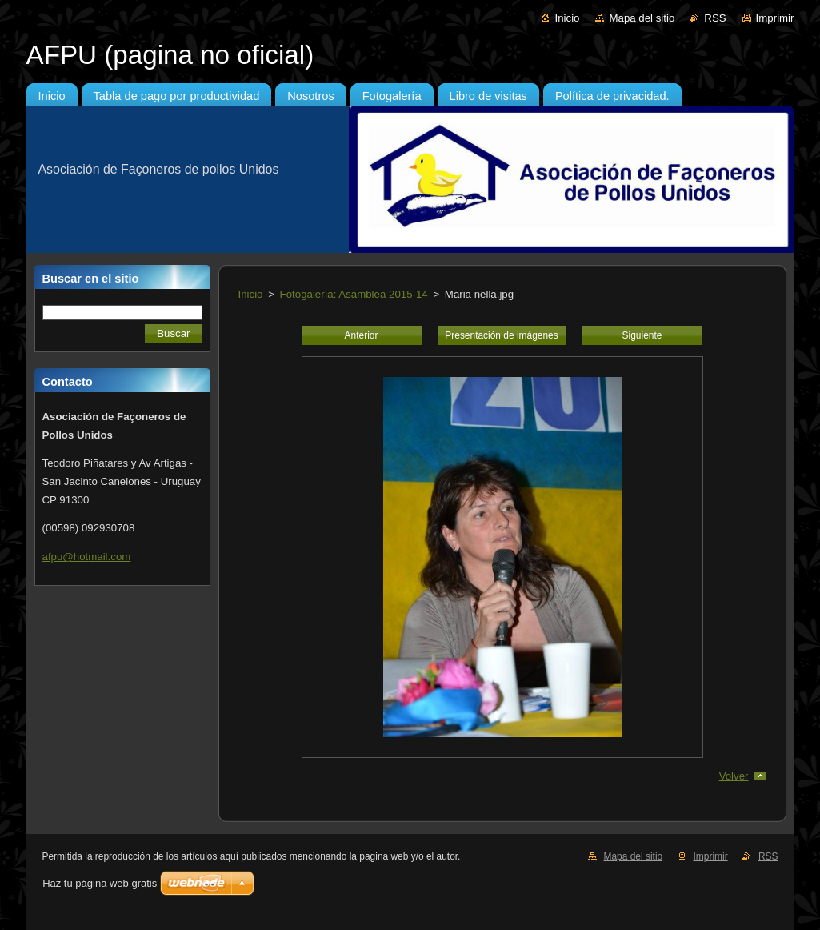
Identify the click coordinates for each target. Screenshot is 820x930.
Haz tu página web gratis (99, 883)
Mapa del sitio (641, 18)
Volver (734, 776)
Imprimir (775, 18)
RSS (715, 18)
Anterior (361, 335)
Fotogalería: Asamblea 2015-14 (354, 294)
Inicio (566, 18)
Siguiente (642, 335)
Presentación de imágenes (501, 335)
